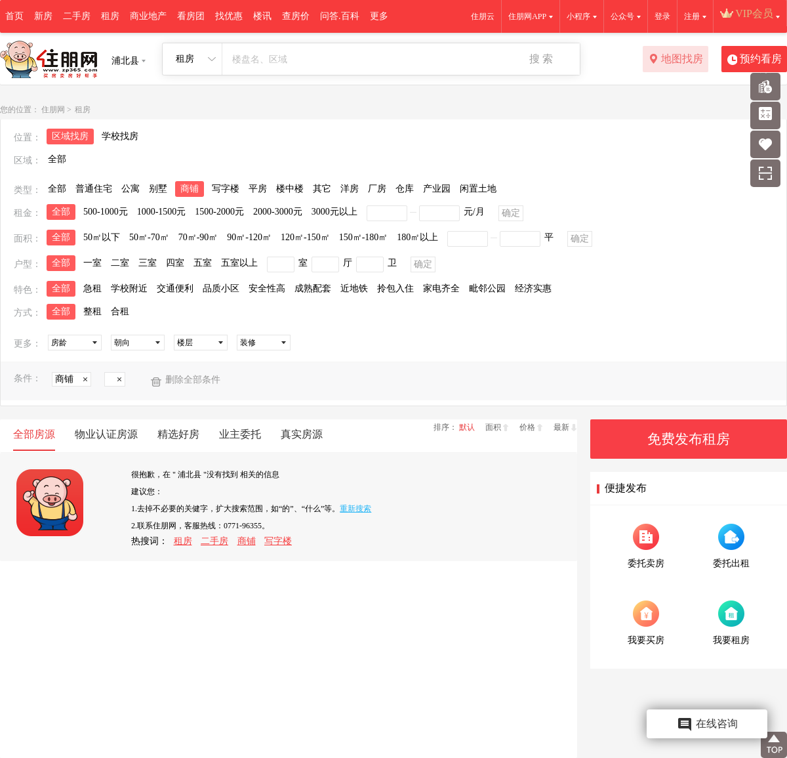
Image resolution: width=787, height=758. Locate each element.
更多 (379, 16)
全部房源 (34, 434)
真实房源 (302, 434)
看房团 (191, 16)
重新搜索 (355, 508)
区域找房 (70, 136)
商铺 (246, 541)
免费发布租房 (688, 439)
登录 (662, 16)
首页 (14, 16)
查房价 (296, 16)
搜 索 (541, 58)
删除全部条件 (192, 380)
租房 (110, 16)
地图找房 (676, 59)
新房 (43, 16)
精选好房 (178, 434)
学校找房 (120, 136)
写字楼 (278, 541)
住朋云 (482, 16)
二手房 (77, 16)
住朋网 (53, 109)
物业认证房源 (106, 434)
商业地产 (148, 16)
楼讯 (262, 16)
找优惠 (229, 16)
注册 (692, 16)
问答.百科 (339, 16)
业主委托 (240, 434)
